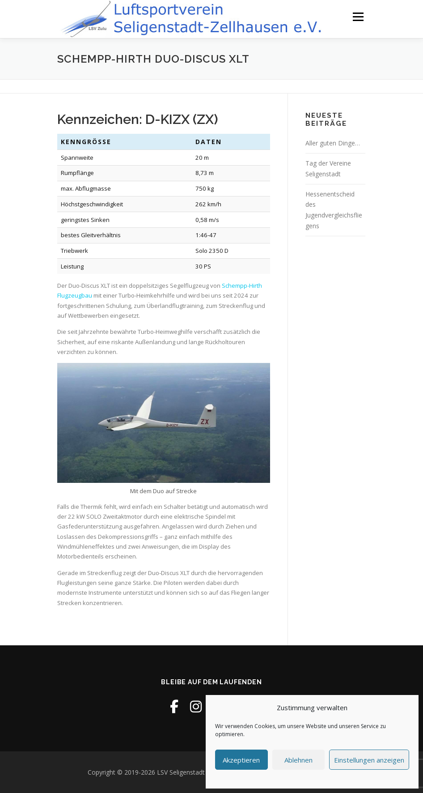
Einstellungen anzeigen (369, 759)
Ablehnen (298, 759)
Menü (358, 17)
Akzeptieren (241, 759)
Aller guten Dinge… (332, 143)
